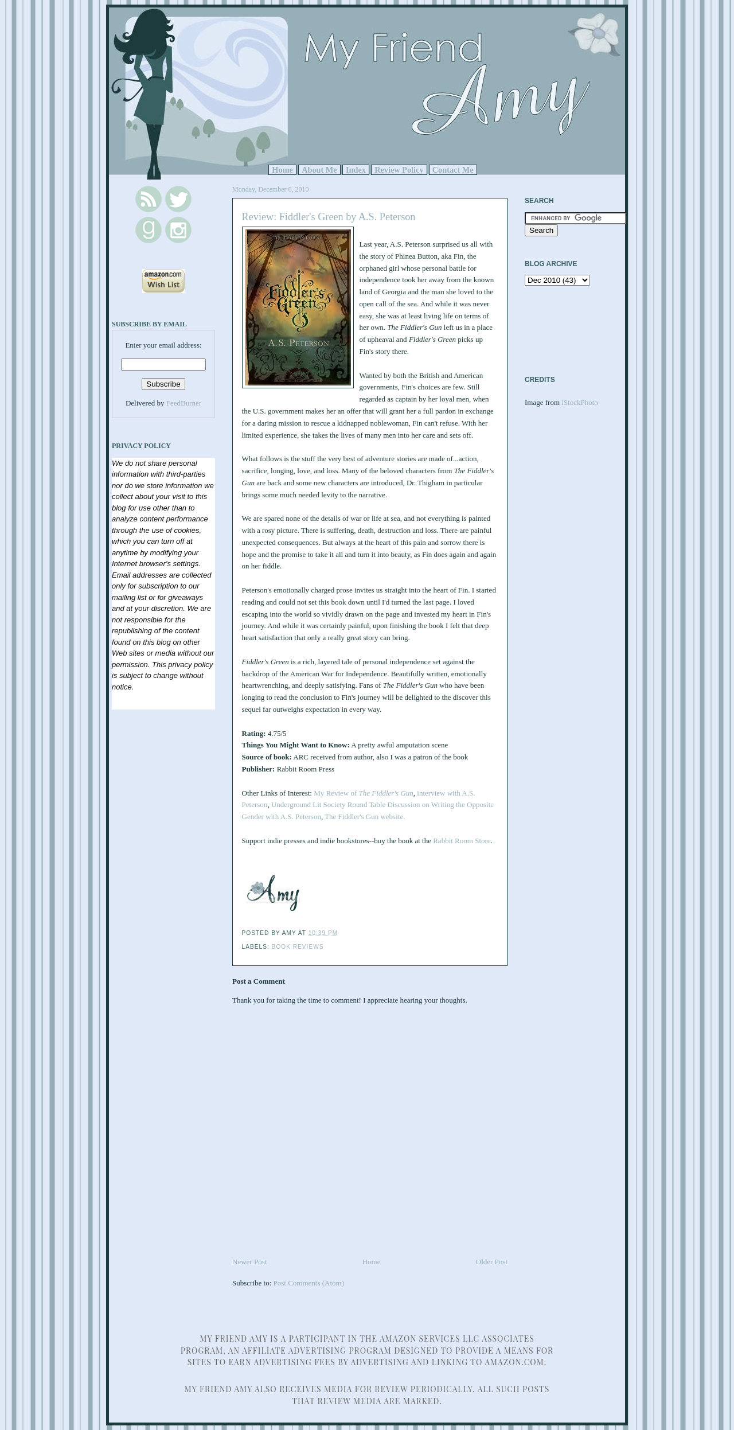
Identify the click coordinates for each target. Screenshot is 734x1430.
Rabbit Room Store (461, 840)
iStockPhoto (579, 402)
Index (356, 169)
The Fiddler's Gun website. (365, 816)
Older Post (491, 1261)
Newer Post (249, 1261)
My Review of (363, 793)
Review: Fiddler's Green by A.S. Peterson (329, 217)
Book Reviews (298, 947)
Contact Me (453, 169)
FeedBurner (183, 403)
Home (282, 169)
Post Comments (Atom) (309, 1283)
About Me (319, 169)
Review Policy (398, 169)
